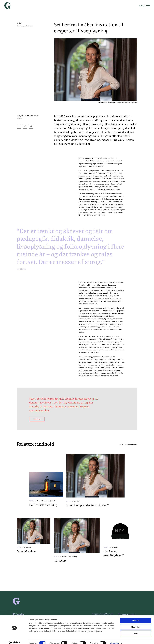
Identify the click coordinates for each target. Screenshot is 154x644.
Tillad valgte (135, 624)
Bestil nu (37, 419)
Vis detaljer (114, 640)
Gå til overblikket (128, 445)
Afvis (136, 630)
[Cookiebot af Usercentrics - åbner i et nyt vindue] (14, 639)
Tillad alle (135, 617)
